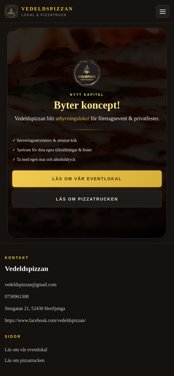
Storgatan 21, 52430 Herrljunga (35, 308)
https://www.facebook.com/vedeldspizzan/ (45, 320)
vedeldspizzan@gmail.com (30, 284)
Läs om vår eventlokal (26, 349)
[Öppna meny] (162, 11)
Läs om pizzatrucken (24, 360)
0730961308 (17, 296)
